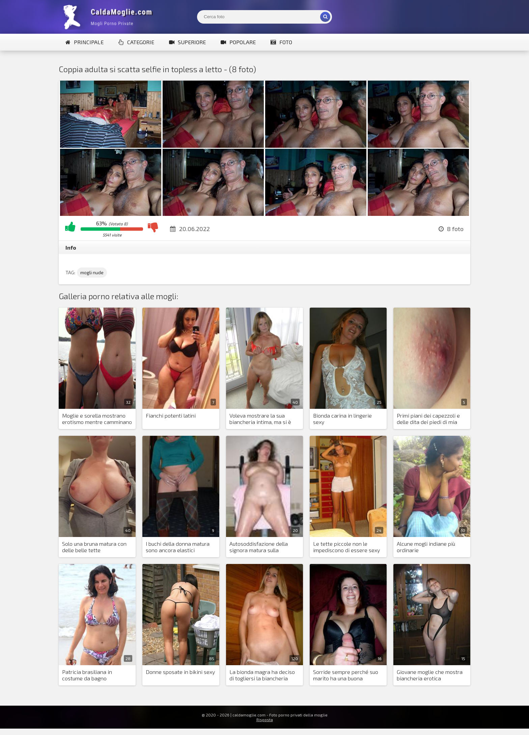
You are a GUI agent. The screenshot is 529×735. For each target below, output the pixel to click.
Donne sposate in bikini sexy (180, 672)
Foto (281, 42)
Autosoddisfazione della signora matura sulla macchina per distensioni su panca (263, 547)
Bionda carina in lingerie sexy (342, 418)
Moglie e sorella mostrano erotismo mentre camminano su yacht (97, 419)
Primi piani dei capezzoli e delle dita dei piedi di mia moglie (428, 419)
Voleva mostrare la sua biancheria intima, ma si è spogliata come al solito (260, 419)
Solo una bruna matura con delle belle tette (94, 546)
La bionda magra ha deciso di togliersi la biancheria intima (262, 675)
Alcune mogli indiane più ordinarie (426, 546)
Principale (84, 42)
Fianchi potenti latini (171, 415)
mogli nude (92, 272)
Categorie (136, 42)
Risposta (264, 719)
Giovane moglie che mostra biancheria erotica (430, 675)
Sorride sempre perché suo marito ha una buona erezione (345, 675)
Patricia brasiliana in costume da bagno (87, 675)
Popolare (238, 42)
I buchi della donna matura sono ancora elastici (178, 546)
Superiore (187, 42)
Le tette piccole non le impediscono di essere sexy (346, 546)
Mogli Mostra (109, 17)
